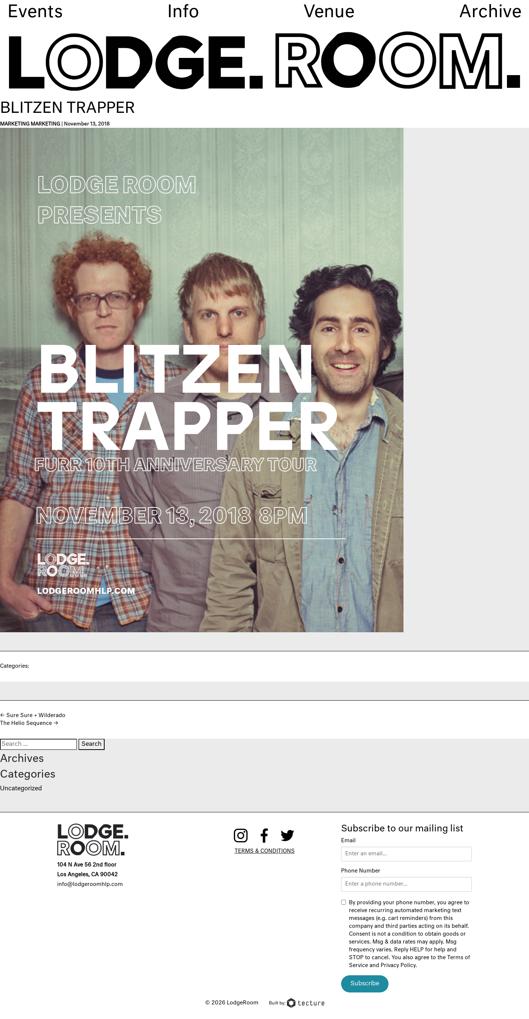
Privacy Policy (398, 965)
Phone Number (360, 871)
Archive (490, 12)
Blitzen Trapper (67, 108)
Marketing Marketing (30, 124)
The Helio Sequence (29, 723)
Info (183, 12)
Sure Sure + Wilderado (32, 715)
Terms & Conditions (265, 851)
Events (35, 12)
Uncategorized (21, 789)
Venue (329, 12)
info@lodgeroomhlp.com (90, 884)
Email (348, 840)
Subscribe (364, 984)
